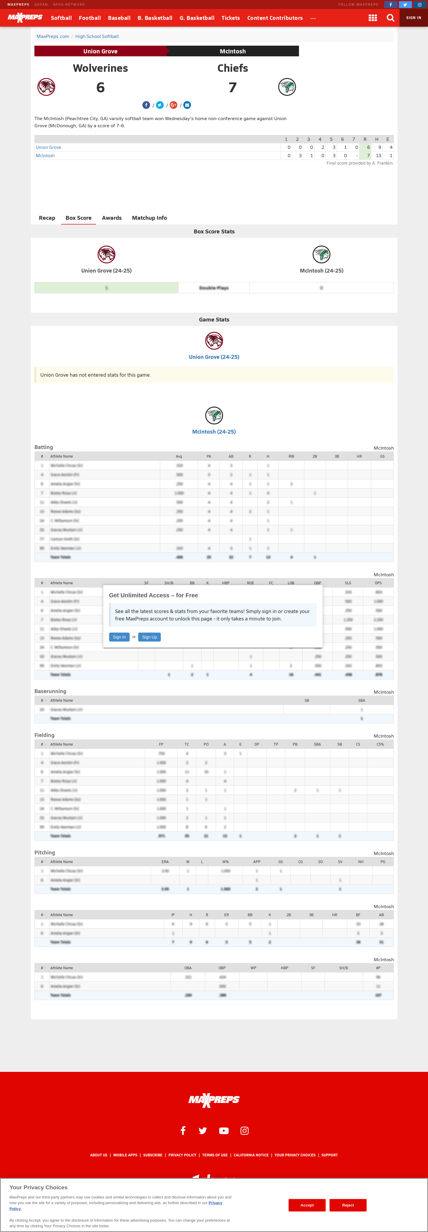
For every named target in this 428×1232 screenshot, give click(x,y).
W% (225, 861)
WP (253, 967)
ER (226, 914)
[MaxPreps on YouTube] (224, 1130)
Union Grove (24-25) (106, 270)
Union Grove (100, 51)
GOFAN (41, 4)
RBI (291, 456)
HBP (226, 582)
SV (340, 861)
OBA (188, 967)
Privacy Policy (182, 1155)
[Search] (391, 18)
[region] (214, 1205)
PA (209, 456)
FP (161, 744)
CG (300, 861)
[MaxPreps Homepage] (214, 1100)
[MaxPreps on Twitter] (405, 4)
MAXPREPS (18, 4)
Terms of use (215, 1155)
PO (206, 744)
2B (315, 456)
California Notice (251, 1155)
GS (382, 456)
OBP (317, 582)
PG (383, 861)
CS (358, 744)
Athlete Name (61, 456)
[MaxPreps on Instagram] (420, 4)
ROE (250, 582)
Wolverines (100, 68)
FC (271, 582)
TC (187, 744)
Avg (179, 456)
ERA (165, 861)
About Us (98, 1155)
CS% (380, 744)
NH (361, 861)
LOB (291, 582)
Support (330, 1155)
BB (192, 582)
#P (378, 967)
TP (276, 744)
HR (359, 456)
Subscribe (153, 1155)
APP (256, 861)
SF (146, 582)
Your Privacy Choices (295, 1155)
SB (307, 700)
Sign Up (149, 637)
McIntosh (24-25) (321, 270)
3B (337, 456)
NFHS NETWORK (69, 4)
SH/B (169, 582)
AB (231, 456)
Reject (348, 1205)
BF (358, 914)
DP (256, 744)
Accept (307, 1205)
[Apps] (373, 18)
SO (320, 861)
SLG (348, 582)
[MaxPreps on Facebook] (390, 4)
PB (295, 744)
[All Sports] (313, 18)
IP (173, 914)
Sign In (119, 637)
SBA (361, 700)
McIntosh (233, 51)
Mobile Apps (125, 1155)
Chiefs (232, 68)
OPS (378, 582)
